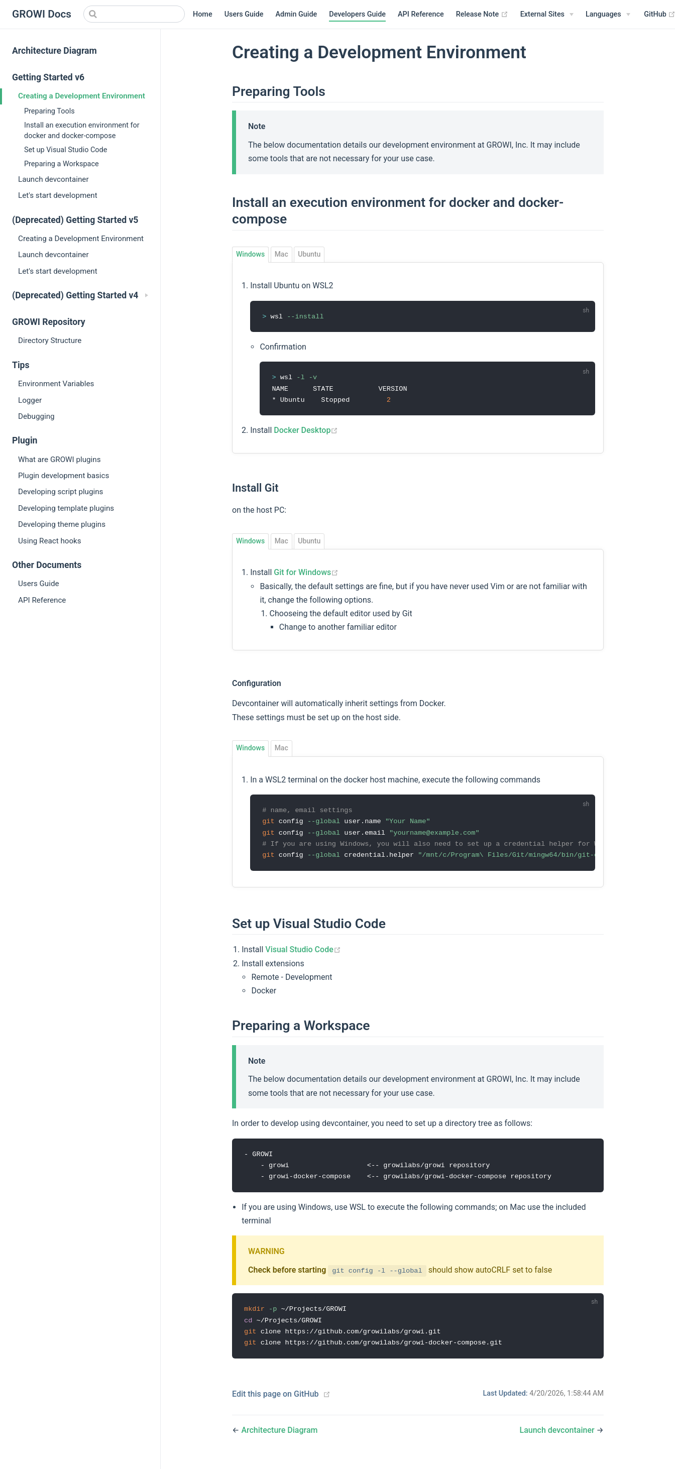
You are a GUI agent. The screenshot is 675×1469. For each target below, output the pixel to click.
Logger (30, 400)
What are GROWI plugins (59, 459)
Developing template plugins (66, 508)
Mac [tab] (281, 254)
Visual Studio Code (303, 952)
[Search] (134, 14)
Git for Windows (306, 574)
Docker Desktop (306, 431)
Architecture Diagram (54, 51)
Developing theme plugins (61, 524)
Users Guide (244, 14)
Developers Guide (357, 14)
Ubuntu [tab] (309, 254)
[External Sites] (547, 14)
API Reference (421, 14)
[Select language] (608, 14)
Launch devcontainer (53, 179)
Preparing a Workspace (61, 164)
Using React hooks (49, 540)
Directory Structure (49, 340)
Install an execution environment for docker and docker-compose (82, 130)
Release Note (482, 14)
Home (202, 14)
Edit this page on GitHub (275, 1399)
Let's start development (57, 195)
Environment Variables (56, 383)
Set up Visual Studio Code (65, 150)
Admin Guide (296, 14)
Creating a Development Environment (81, 95)
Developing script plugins (60, 491)
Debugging (36, 416)
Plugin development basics (63, 475)
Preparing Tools (49, 111)
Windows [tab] (250, 254)
